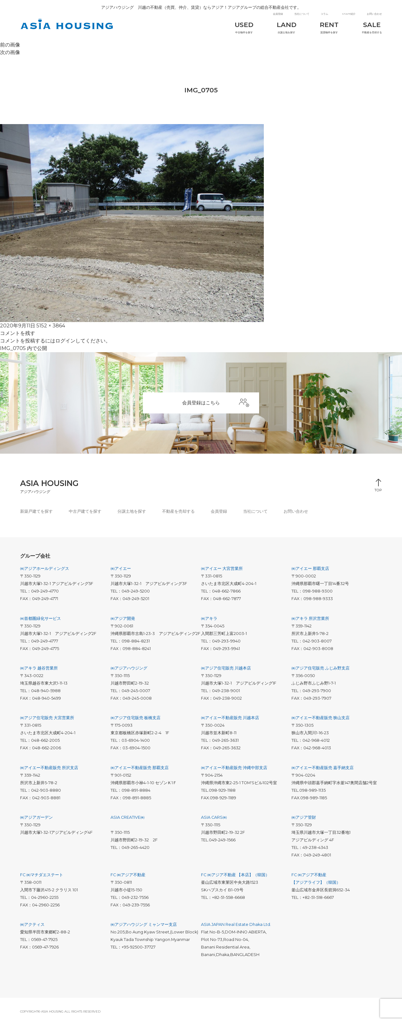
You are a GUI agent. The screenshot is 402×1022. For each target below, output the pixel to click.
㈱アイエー (121, 572)
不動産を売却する (372, 26)
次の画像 (10, 54)
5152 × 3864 (50, 328)
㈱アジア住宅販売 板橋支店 (135, 721)
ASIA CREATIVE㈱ (127, 820)
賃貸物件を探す (327, 26)
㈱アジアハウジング (129, 671)
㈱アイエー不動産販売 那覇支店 (140, 771)
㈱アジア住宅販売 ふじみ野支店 (320, 671)
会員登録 (278, 12)
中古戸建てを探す (85, 514)
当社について (301, 12)
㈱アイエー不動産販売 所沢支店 (49, 771)
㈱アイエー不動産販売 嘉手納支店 (322, 771)
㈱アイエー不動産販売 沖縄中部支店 (234, 771)
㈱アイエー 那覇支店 (310, 572)
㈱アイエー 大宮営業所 (222, 572)
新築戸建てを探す (36, 514)
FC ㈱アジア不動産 (128, 878)
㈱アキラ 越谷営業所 (39, 671)
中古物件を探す (238, 26)
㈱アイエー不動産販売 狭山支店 (320, 721)
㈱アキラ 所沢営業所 (310, 622)
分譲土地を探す (283, 26)
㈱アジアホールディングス (44, 572)
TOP (378, 491)
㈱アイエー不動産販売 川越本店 (230, 721)
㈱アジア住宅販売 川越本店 (226, 671)
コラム (324, 12)
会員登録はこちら (217, 406)
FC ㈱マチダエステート (41, 878)
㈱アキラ (209, 622)
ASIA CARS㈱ (214, 820)
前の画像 (10, 47)
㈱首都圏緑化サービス (40, 622)
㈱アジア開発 (123, 622)
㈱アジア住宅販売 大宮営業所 (47, 721)
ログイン (65, 343)
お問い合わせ (374, 12)
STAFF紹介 (349, 12)
